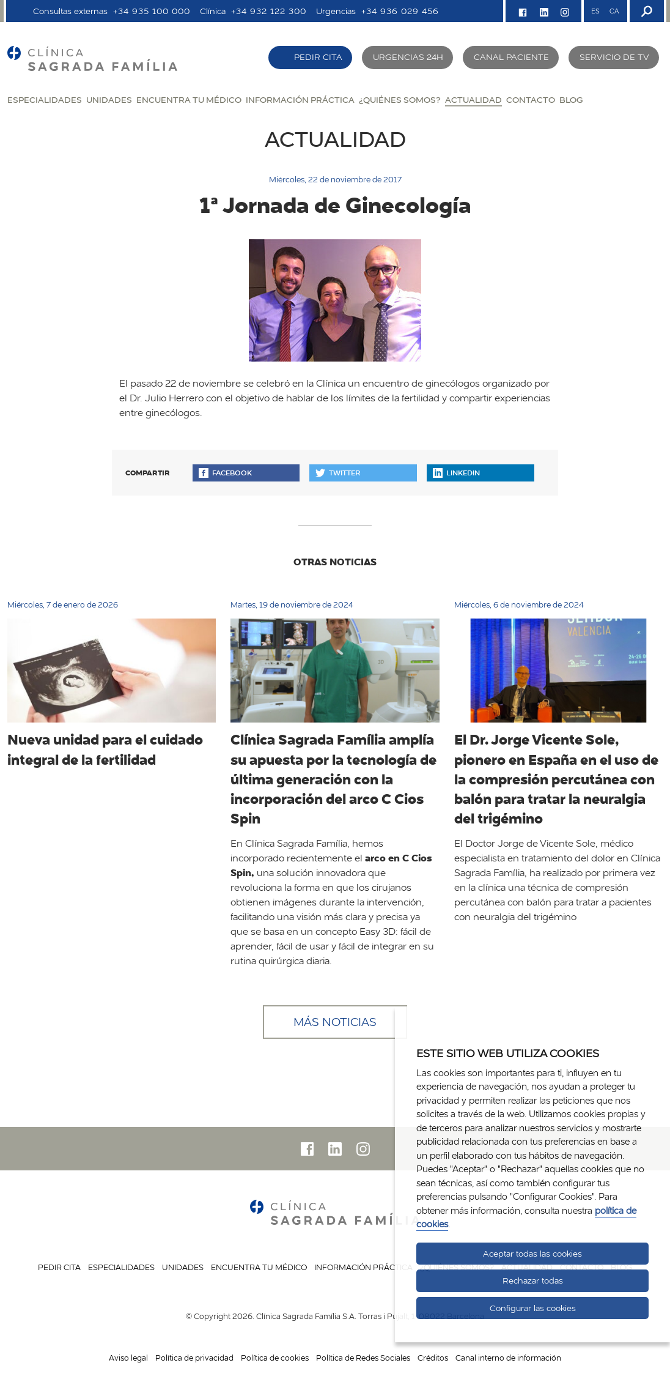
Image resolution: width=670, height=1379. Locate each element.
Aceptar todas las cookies (532, 1253)
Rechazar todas (532, 1280)
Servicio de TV (614, 56)
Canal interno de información (508, 1357)
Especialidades (44, 99)
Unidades (109, 99)
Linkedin (456, 472)
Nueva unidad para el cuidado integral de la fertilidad (105, 749)
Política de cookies (275, 1357)
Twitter (337, 472)
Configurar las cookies (533, 1308)
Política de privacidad (194, 1357)
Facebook (225, 472)
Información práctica (300, 99)
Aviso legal (128, 1357)
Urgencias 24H (408, 56)
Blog (571, 99)
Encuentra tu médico (188, 99)
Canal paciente (511, 56)
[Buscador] (645, 11)
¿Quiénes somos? (400, 99)
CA (614, 11)
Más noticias (335, 1022)
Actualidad (473, 99)
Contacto (530, 99)
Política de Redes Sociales (363, 1357)
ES (595, 11)
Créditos (433, 1357)
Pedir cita (318, 56)
